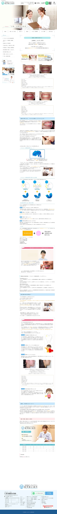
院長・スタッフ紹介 (13, 31)
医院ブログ (43, 500)
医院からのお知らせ (44, 499)
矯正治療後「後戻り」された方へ (8, 49)
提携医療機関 (44, 502)
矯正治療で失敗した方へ (45, 496)
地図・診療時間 (22, 502)
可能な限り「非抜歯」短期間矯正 (8, 47)
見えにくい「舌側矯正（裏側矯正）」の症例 (33, 499)
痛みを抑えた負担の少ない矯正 (31, 502)
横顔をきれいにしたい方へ (31, 506)
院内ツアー (21, 31)
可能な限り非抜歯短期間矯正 (31, 503)
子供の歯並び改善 (29, 507)
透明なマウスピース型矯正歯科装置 (32, 496)
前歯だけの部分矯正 (30, 500)
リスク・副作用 (44, 503)
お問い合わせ (51, 31)
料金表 (27, 31)
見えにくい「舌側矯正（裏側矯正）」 (8, 41)
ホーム (21, 496)
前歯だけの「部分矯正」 (7, 43)
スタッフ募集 (43, 31)
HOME (5, 31)
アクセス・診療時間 (35, 31)
